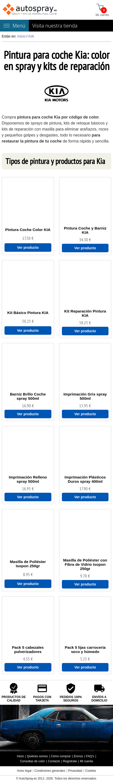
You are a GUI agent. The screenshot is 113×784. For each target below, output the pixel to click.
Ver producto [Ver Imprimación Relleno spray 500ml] (28, 497)
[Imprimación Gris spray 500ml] (85, 396)
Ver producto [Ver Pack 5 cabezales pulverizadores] (28, 667)
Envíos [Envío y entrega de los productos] (78, 756)
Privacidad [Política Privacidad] (75, 770)
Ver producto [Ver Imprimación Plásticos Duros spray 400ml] (85, 497)
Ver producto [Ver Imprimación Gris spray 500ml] (85, 414)
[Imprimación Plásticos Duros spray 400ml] (85, 479)
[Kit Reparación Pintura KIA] (85, 313)
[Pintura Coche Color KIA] (28, 230)
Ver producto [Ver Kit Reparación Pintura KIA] (85, 331)
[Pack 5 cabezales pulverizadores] (28, 649)
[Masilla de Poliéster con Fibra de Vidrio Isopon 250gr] (85, 564)
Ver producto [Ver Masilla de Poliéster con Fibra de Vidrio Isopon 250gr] (85, 584)
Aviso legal (24, 770)
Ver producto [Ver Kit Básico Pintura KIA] (28, 330)
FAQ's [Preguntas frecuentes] (90, 756)
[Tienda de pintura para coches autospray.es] (30, 10)
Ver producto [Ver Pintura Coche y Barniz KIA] (85, 248)
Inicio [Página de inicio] (20, 756)
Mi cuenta (86, 761)
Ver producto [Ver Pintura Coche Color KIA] (28, 248)
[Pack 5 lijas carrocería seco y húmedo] (85, 649)
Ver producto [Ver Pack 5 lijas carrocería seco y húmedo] (85, 667)
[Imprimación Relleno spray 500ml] (28, 479)
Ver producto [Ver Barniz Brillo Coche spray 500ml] (28, 414)
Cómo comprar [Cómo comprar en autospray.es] (61, 756)
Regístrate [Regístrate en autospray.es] (70, 761)
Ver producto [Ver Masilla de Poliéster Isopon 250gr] (28, 584)
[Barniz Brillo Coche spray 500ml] (28, 396)
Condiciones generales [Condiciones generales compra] (50, 770)
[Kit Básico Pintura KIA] (28, 312)
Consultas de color (32, 761)
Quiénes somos (37, 756)
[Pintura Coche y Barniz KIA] (85, 230)
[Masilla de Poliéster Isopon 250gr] (28, 564)
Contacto (54, 761)
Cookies (90, 770)
